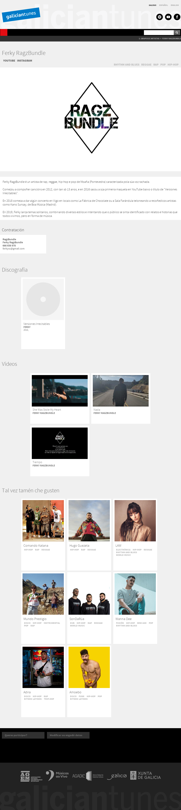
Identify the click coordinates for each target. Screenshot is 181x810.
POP (163, 64)
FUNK (81, 696)
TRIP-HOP (49, 699)
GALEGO (152, 5)
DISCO (27, 623)
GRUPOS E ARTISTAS (150, 38)
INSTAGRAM (24, 61)
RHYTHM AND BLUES (126, 64)
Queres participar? (16, 735)
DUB (72, 623)
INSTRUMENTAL (52, 623)
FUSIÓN (120, 623)
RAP (155, 64)
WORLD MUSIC (123, 555)
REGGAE (146, 64)
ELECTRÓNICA (123, 549)
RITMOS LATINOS (33, 699)
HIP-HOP (173, 64)
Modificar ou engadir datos (66, 735)
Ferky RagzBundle (23, 53)
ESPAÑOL (163, 5)
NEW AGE (142, 623)
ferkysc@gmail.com (14, 248)
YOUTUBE (9, 61)
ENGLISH (175, 5)
